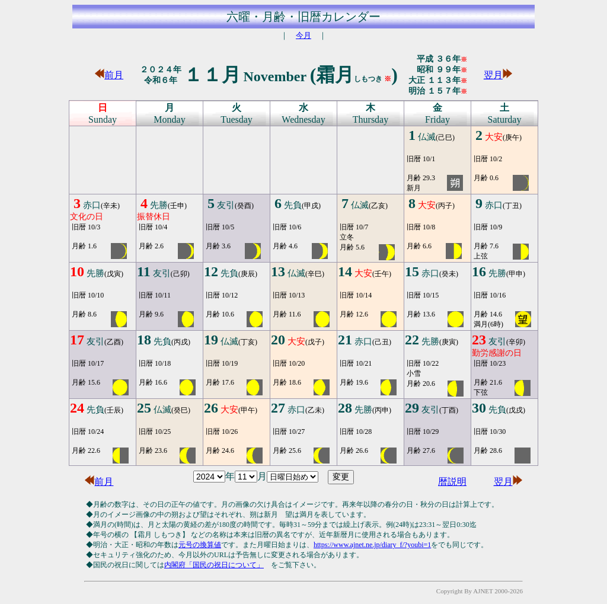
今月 (303, 35)
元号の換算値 (199, 545)
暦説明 (452, 482)
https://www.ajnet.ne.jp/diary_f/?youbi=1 (372, 545)
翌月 (498, 75)
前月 (109, 75)
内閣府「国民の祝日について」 (214, 565)
